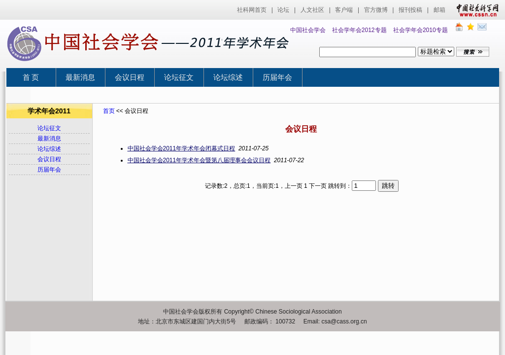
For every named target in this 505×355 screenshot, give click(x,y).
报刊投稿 (410, 9)
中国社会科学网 (475, 10)
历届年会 (277, 77)
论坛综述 (228, 77)
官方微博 (376, 9)
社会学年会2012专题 (359, 30)
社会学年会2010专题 (420, 30)
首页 (109, 110)
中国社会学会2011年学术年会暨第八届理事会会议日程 (199, 160)
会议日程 (129, 77)
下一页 (318, 185)
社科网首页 (252, 9)
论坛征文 (179, 77)
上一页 (294, 185)
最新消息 (80, 77)
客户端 (344, 9)
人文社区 (312, 9)
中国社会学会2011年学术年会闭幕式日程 (182, 148)
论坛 (283, 9)
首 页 (31, 77)
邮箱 (439, 9)
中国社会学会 (308, 30)
